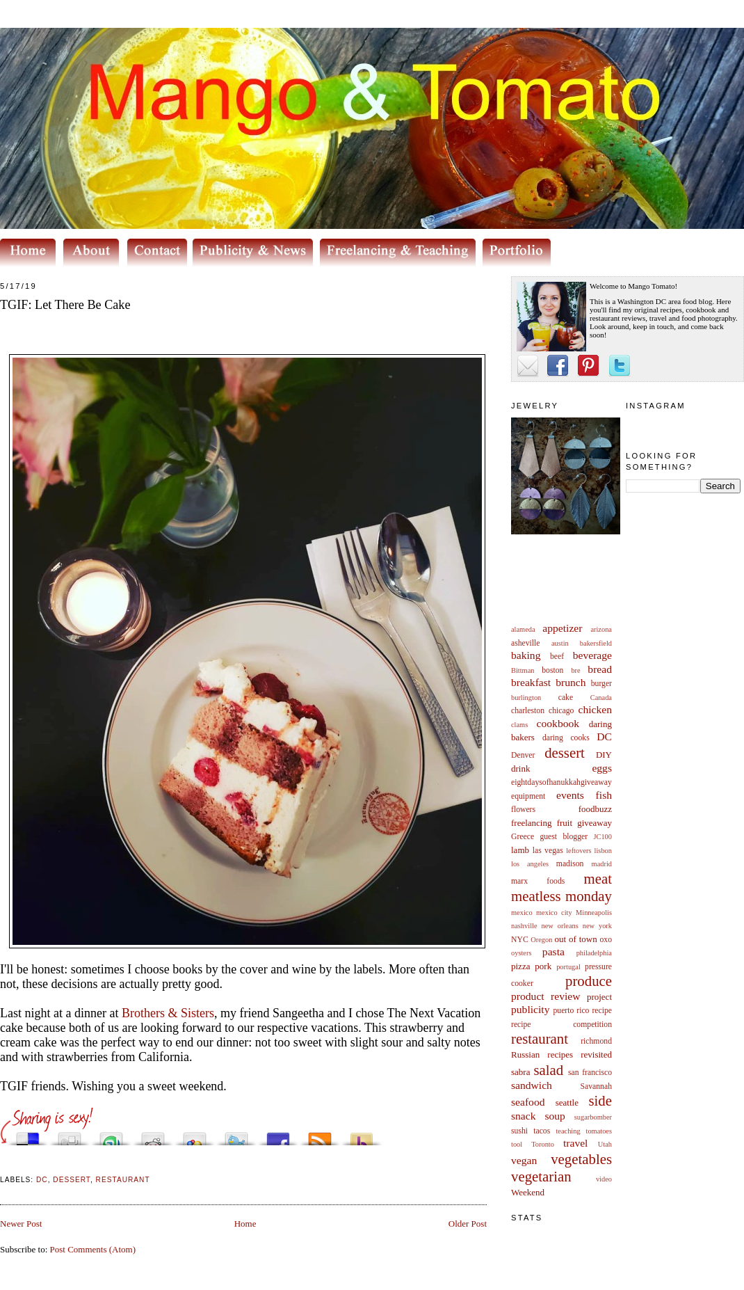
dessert (564, 752)
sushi (519, 1131)
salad (548, 1070)
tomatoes (599, 1131)
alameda (523, 629)
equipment (528, 796)
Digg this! (69, 1135)
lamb (520, 850)
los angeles (530, 864)
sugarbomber (593, 1117)
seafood (528, 1102)
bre (575, 670)
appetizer (562, 628)
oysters (521, 953)
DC (604, 736)
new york (597, 926)
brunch (570, 682)
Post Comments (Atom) (93, 1249)
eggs (602, 768)
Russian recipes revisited (561, 1054)
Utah (605, 1144)
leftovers (578, 850)
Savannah (596, 1086)
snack (523, 1116)
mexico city (554, 912)
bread (600, 669)
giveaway (594, 823)
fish (604, 795)
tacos (541, 1131)
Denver (523, 755)
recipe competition (561, 1024)
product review (545, 996)
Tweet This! (236, 1135)
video (604, 1179)
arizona (601, 629)
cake (565, 697)
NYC (519, 939)
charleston (527, 710)
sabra (520, 1072)
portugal (568, 967)
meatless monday (561, 896)
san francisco (590, 1072)
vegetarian (541, 1176)
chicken (596, 709)
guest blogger (564, 836)
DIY (604, 754)
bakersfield (596, 643)
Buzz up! (361, 1135)
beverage (592, 655)
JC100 (602, 837)
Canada (601, 697)
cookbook (558, 723)
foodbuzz (595, 809)
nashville (524, 926)
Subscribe (320, 1135)
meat (598, 878)
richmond (596, 1041)
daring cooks (566, 737)
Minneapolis (594, 912)
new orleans (559, 926)
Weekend (527, 1192)
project (599, 997)
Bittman (522, 670)
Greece (522, 836)
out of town (576, 939)
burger (601, 683)
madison (570, 863)
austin (560, 643)
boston (552, 670)
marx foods (538, 881)
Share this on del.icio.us (28, 1135)
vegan (524, 1160)
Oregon (541, 939)
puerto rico (571, 1010)
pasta (553, 951)
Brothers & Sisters (168, 1013)
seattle (567, 1102)
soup (554, 1116)
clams (519, 724)
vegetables (581, 1159)
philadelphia (594, 953)
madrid (602, 864)
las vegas (548, 850)
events (570, 795)
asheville (525, 643)
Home (245, 1223)
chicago (561, 710)
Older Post (467, 1223)
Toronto (542, 1144)
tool (516, 1144)
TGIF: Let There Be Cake (65, 305)
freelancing (531, 823)
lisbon (603, 850)
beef (557, 656)
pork (543, 966)
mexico (522, 912)
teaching (568, 1131)
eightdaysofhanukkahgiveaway (561, 782)
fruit (564, 823)
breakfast (531, 682)
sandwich (531, 1085)
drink (520, 768)
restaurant (539, 1038)
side (600, 1100)
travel (575, 1143)
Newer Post (21, 1223)
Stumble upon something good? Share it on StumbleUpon (111, 1135)
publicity (530, 1009)
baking (525, 655)
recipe (602, 1010)
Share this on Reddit (153, 1135)
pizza (520, 966)
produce (588, 981)
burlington (526, 697)
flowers (523, 809)
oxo (605, 939)
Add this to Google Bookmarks (195, 1135)
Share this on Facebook (278, 1135)
